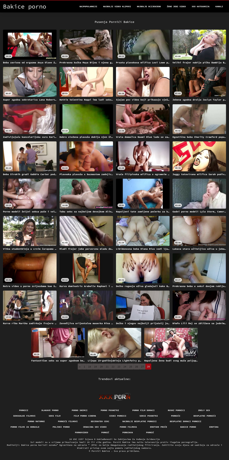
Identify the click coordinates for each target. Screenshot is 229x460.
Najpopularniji (88, 6)
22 (113, 366)
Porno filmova (128, 427)
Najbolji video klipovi (117, 6)
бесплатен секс (100, 421)
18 (89, 366)
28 (148, 366)
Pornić (150, 432)
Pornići (175, 415)
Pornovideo (81, 432)
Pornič (105, 432)
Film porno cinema (85, 415)
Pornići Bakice (101, 451)
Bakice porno (188, 427)
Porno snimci (79, 410)
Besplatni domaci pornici (185, 421)
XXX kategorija (200, 6)
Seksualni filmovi (24, 415)
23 (119, 366)
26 (136, 366)
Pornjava (127, 432)
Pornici (23, 410)
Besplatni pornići (205, 415)
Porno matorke (36, 421)
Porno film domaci (143, 410)
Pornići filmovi (68, 421)
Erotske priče (158, 427)
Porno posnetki (110, 410)
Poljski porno (61, 427)
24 (124, 366)
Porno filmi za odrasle (25, 427)
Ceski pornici (117, 415)
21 (107, 366)
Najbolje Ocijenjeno (149, 6)
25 (130, 366)
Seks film (55, 415)
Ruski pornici (176, 410)
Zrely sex (204, 410)
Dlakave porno (50, 410)
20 (101, 366)
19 (95, 366)
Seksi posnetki (149, 415)
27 (142, 366)
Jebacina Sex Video (95, 427)
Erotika (213, 427)
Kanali (219, 6)
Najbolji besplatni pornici (139, 421)
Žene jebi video (176, 6)
